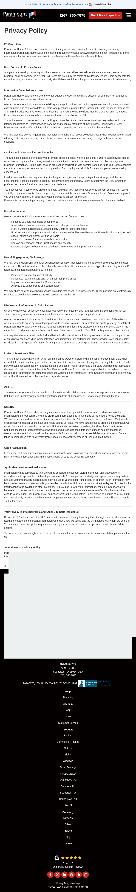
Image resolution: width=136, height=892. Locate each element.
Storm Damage (68, 767)
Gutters (68, 748)
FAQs (68, 710)
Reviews (68, 818)
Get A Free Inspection (105, 15)
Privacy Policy (63, 883)
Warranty (68, 703)
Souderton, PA (68, 792)
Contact (68, 716)
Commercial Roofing (68, 741)
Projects (68, 830)
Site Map (75, 883)
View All (68, 805)
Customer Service (68, 722)
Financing (68, 697)
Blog (68, 837)
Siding (68, 754)
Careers (68, 843)
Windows (68, 761)
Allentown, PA (68, 779)
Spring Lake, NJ (68, 799)
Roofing (68, 735)
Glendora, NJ (68, 786)
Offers (68, 824)
